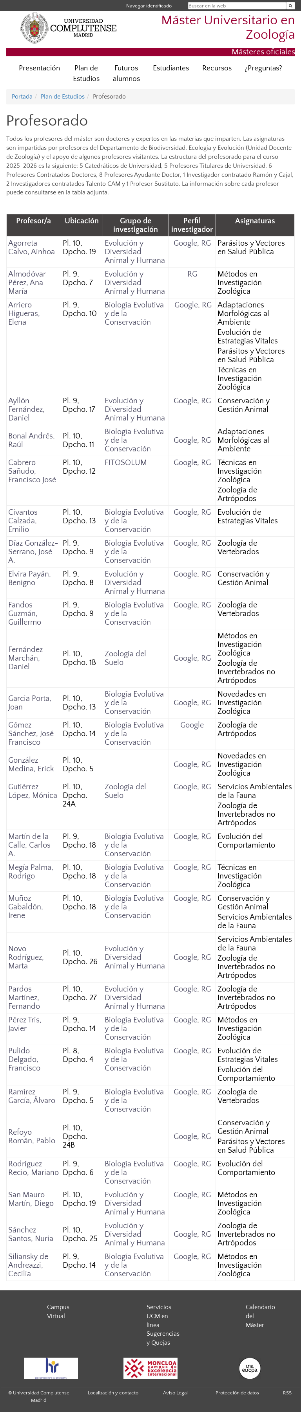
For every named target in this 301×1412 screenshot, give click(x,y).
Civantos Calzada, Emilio (23, 521)
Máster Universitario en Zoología (228, 27)
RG (206, 243)
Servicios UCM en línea (159, 1316)
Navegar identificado (149, 5)
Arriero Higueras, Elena (24, 314)
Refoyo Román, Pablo (31, 1136)
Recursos (217, 68)
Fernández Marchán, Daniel (25, 658)
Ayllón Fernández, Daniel (26, 409)
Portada (22, 96)
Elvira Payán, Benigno (29, 578)
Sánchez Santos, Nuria (30, 1234)
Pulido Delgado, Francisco (24, 1059)
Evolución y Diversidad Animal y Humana (135, 252)
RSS (287, 1393)
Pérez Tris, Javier (25, 1024)
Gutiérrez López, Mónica (32, 791)
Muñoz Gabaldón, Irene (25, 907)
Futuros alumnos (126, 73)
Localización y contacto (113, 1393)
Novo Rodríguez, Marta (26, 957)
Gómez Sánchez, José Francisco (31, 734)
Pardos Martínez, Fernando (24, 998)
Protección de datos (237, 1393)
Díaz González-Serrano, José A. (33, 552)
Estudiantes (171, 68)
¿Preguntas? (263, 68)
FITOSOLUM (126, 462)
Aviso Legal (175, 1393)
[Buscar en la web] (290, 5)
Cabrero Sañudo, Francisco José (32, 471)
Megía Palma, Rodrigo (30, 871)
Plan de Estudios (86, 73)
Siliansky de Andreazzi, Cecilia (28, 1265)
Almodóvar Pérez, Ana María (27, 283)
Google (185, 243)
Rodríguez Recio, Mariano (33, 1168)
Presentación (39, 68)
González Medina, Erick (31, 764)
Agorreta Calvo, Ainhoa (31, 247)
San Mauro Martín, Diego (31, 1199)
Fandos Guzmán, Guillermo (24, 614)
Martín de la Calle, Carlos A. (29, 845)
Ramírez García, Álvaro (31, 1096)
